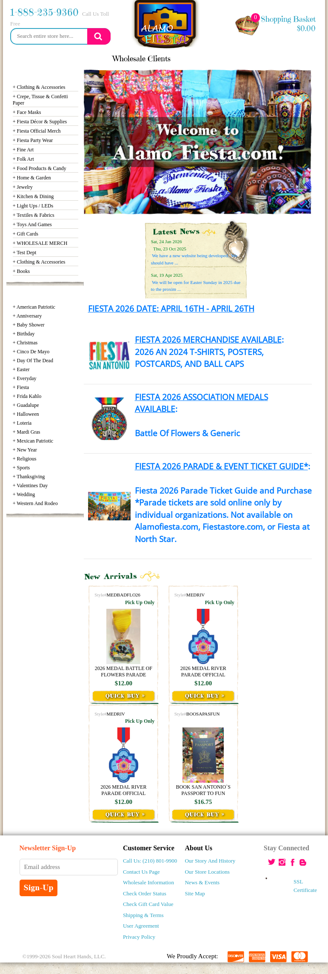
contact (229, 58)
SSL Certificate (296, 885)
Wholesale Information (148, 882)
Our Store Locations (207, 872)
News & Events (202, 882)
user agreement (141, 926)
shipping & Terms (143, 915)
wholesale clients (142, 58)
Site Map (195, 893)
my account (301, 58)
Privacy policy (139, 937)
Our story (88, 58)
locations (193, 58)
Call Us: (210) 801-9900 (150, 861)
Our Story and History (210, 861)
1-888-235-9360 (44, 12)
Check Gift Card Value (148, 904)
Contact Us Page (141, 872)
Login (261, 58)
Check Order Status (144, 893)
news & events (38, 58)
